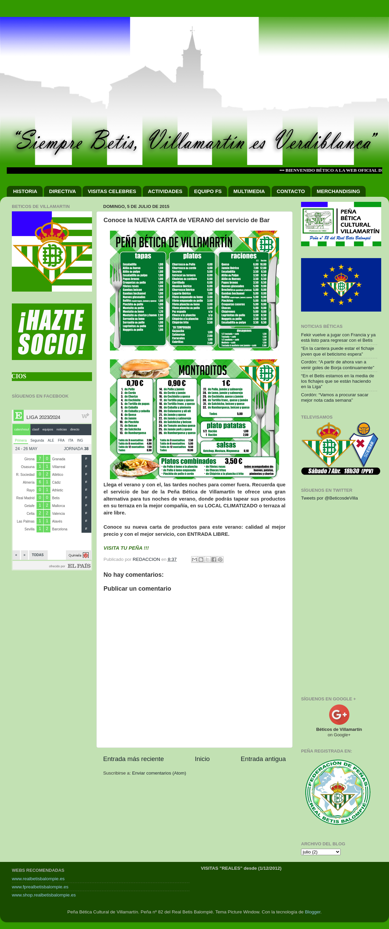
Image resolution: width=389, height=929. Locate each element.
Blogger (312, 911)
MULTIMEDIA (249, 191)
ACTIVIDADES (165, 191)
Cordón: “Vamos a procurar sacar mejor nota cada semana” (334, 397)
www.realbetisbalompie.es (38, 878)
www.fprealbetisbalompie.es (40, 886)
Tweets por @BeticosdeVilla (329, 498)
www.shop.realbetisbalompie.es (44, 895)
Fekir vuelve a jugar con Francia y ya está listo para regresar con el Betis (338, 337)
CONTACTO (291, 191)
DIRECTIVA (62, 191)
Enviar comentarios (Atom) (159, 773)
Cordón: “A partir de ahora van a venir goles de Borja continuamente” (337, 364)
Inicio (202, 758)
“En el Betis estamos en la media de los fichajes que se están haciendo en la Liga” (337, 381)
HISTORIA (25, 191)
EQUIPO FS (208, 191)
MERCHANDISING (338, 191)
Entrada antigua (263, 758)
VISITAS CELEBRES (112, 191)
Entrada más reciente (133, 758)
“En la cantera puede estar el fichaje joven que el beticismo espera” (337, 351)
